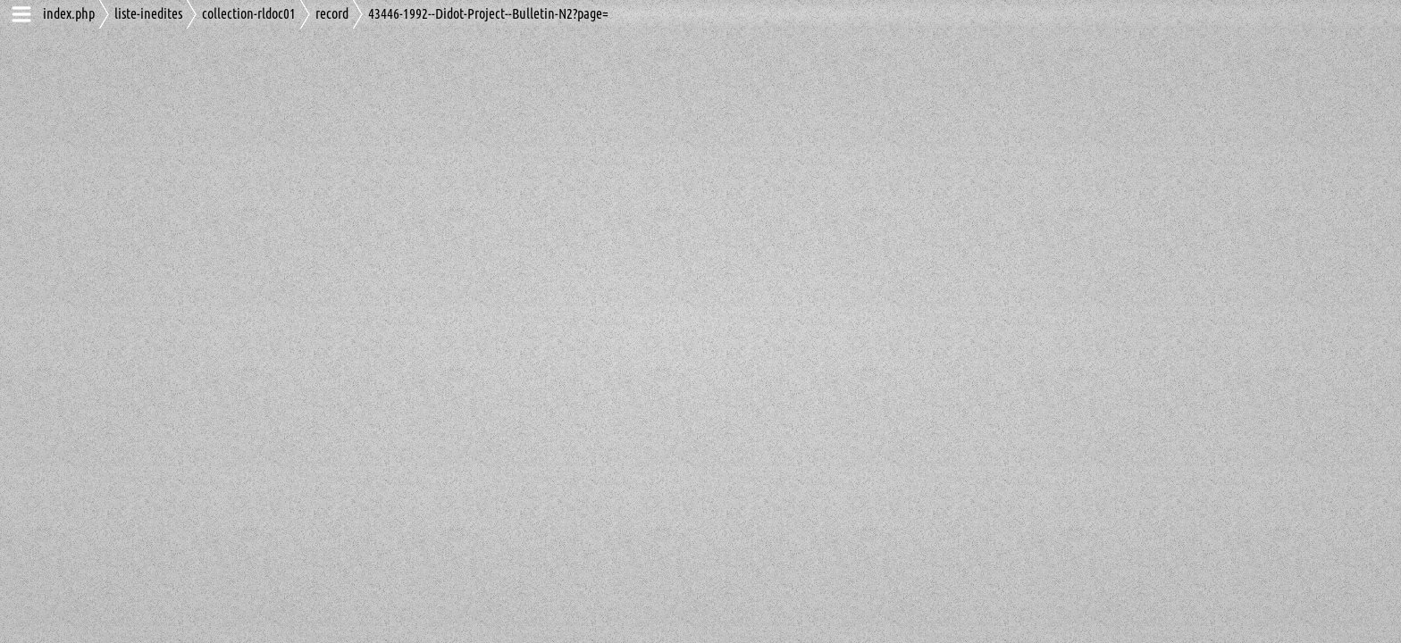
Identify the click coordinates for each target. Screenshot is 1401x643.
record (331, 14)
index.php (69, 14)
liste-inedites (148, 14)
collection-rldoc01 (249, 14)
